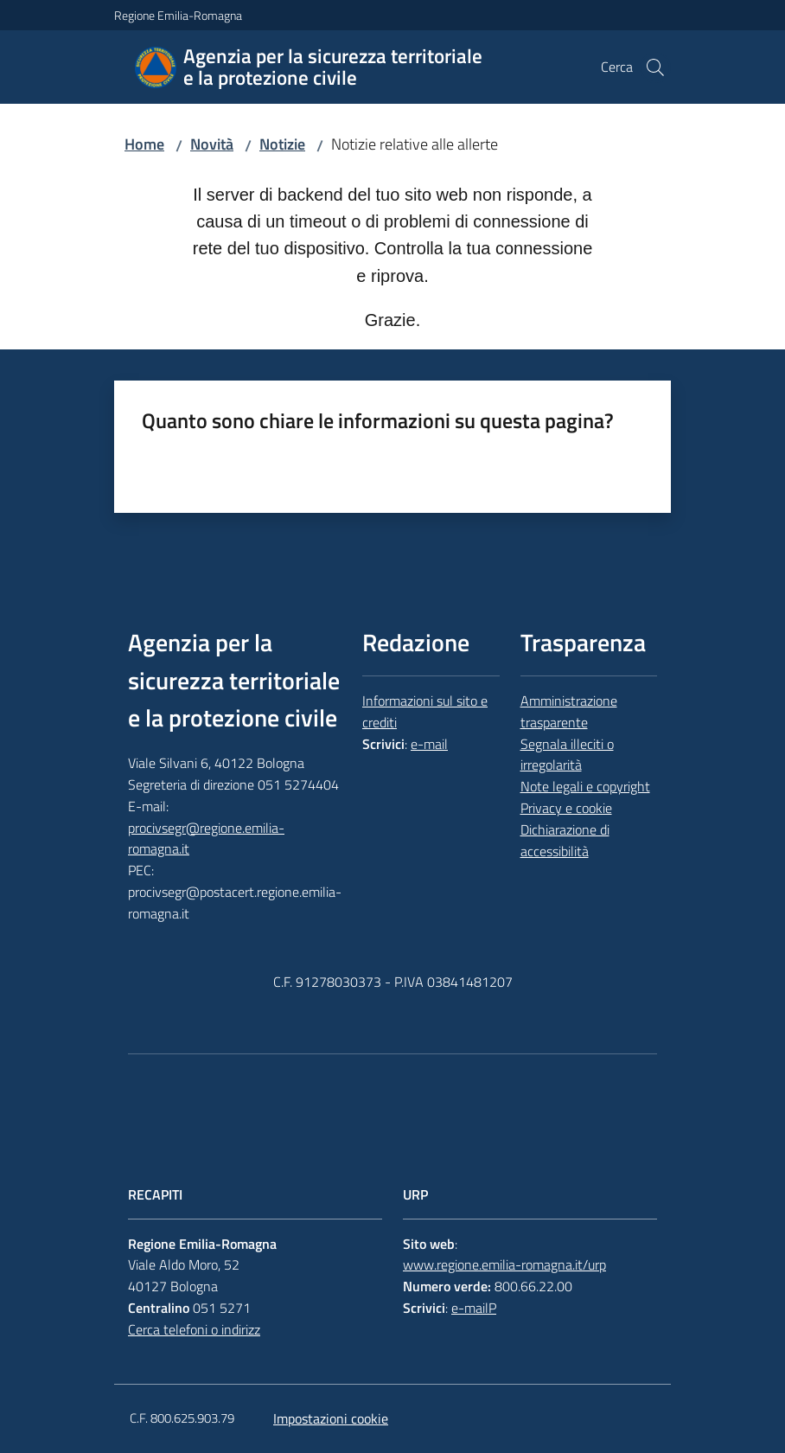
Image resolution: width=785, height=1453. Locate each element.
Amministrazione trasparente (568, 711)
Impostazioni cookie (330, 1418)
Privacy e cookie (566, 807)
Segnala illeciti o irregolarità (567, 754)
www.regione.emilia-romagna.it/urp (504, 1264)
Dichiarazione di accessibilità (564, 840)
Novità (211, 144)
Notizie (282, 144)
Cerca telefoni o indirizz (194, 1329)
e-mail (429, 743)
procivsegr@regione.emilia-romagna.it (206, 838)
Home (144, 144)
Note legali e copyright (585, 786)
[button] (655, 67)
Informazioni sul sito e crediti (425, 711)
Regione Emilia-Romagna (178, 15)
